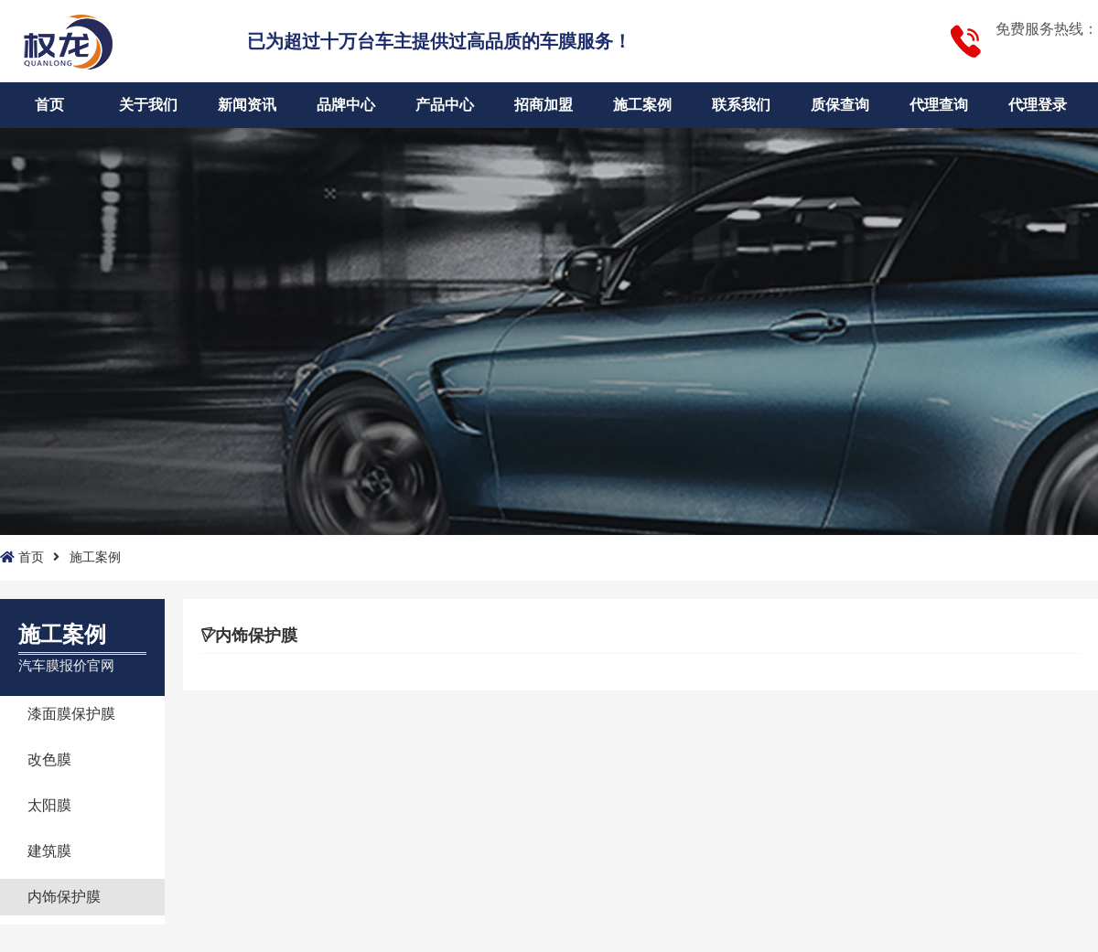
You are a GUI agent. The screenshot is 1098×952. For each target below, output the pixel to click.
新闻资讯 (247, 104)
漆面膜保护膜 (71, 714)
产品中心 (444, 104)
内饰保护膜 (64, 896)
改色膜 (49, 759)
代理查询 (939, 104)
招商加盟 (543, 104)
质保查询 (840, 104)
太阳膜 (49, 805)
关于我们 (148, 104)
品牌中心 (346, 104)
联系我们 (741, 104)
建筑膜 (49, 851)
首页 (49, 104)
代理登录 (1037, 104)
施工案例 (642, 104)
